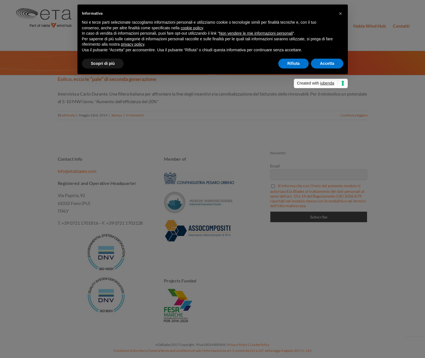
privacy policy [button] (132, 44)
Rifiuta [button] (293, 63)
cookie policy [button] (192, 28)
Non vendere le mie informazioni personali (256, 33)
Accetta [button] (327, 63)
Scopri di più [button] (103, 63)
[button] (340, 13)
